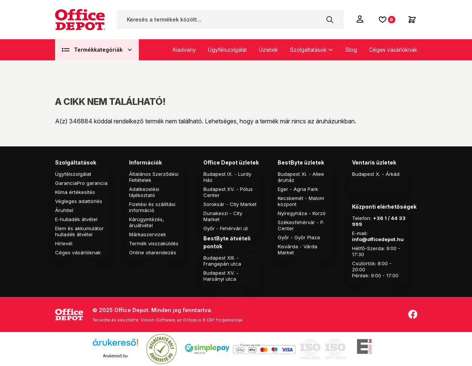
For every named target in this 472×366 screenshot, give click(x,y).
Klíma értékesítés (75, 192)
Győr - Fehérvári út (225, 228)
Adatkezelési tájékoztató (144, 192)
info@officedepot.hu (378, 239)
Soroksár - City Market (230, 204)
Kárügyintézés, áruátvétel (146, 222)
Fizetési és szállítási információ (152, 207)
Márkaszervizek (147, 234)
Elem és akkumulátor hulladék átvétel (79, 231)
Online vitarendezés (152, 252)
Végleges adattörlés (78, 201)
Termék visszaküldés (153, 243)
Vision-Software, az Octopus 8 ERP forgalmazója (191, 320)
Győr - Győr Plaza (299, 237)
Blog (351, 49)
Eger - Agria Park (298, 189)
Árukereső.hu (115, 356)
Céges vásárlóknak (393, 49)
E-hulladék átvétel (76, 219)
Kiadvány (184, 49)
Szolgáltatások (308, 49)
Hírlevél (63, 243)
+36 (378, 218)
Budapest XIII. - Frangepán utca (222, 261)
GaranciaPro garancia (81, 183)
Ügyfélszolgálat (227, 49)
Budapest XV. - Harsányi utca (220, 276)
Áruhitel (64, 210)
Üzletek (268, 49)
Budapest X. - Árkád (376, 174)
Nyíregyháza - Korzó (302, 213)
